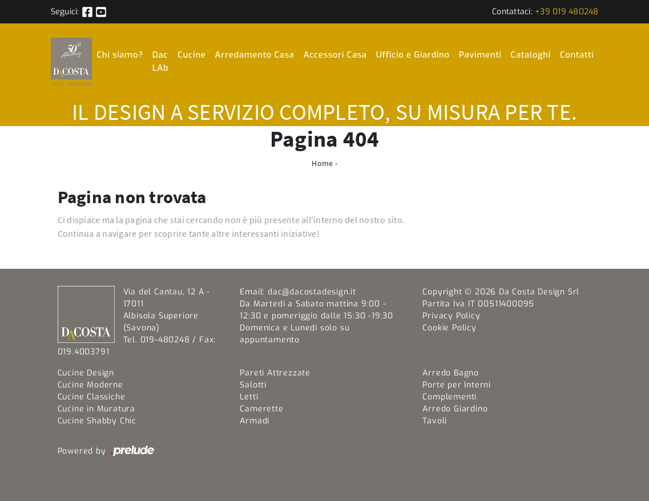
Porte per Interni (456, 384)
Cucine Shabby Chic (97, 420)
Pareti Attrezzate (275, 372)
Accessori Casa (334, 54)
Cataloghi (531, 54)
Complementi (449, 396)
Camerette (261, 408)
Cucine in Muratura (96, 408)
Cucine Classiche (92, 396)
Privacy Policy (451, 315)
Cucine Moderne (90, 384)
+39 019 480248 (567, 11)
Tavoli (434, 420)
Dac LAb (160, 61)
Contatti (577, 54)
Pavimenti (480, 54)
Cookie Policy (449, 327)
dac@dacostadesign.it (312, 291)
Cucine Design (86, 372)
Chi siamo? (119, 54)
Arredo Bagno (450, 372)
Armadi (254, 420)
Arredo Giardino (454, 408)
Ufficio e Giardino (413, 54)
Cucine (191, 54)
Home (322, 163)
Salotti (253, 384)
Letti (249, 396)
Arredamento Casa (254, 54)
